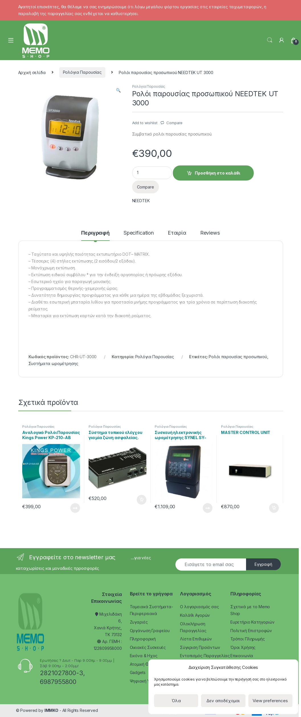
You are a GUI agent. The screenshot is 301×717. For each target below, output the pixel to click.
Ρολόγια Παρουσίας (82, 72)
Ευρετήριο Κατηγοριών (252, 622)
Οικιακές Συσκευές (148, 647)
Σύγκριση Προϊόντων (200, 647)
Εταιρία (177, 233)
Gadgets (138, 672)
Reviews (210, 233)
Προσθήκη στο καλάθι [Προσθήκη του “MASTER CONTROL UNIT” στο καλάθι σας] (274, 508)
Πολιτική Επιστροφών (251, 630)
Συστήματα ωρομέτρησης (53, 363)
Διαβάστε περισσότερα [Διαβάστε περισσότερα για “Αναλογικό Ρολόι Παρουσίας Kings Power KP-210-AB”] (75, 508)
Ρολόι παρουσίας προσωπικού (238, 356)
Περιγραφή (95, 233)
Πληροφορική (143, 638)
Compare (174, 122)
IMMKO (51, 710)
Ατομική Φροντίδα (147, 664)
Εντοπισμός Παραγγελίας (205, 655)
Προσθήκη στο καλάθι (217, 173)
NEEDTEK (141, 200)
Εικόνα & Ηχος (143, 655)
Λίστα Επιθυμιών (196, 638)
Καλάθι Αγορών (195, 615)
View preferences (270, 700)
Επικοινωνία (241, 655)
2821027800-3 (61, 673)
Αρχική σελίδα (32, 72)
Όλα (176, 700)
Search (270, 40)
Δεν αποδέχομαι (223, 700)
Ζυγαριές (139, 622)
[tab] (95, 235)
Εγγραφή (263, 564)
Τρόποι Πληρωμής (247, 638)
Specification (139, 233)
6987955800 (58, 681)
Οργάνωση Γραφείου (150, 630)
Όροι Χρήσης (242, 647)
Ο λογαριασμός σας (199, 606)
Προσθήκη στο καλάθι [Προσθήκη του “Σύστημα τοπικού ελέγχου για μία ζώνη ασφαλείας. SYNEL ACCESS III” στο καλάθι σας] (141, 500)
